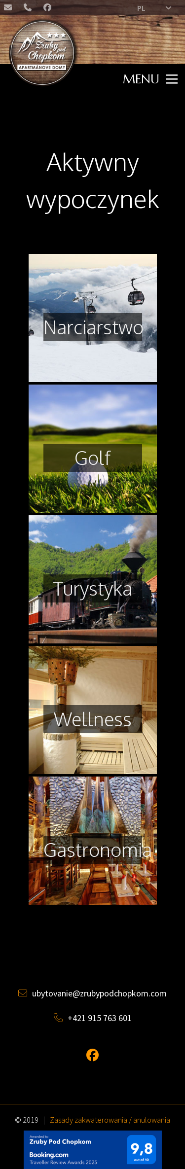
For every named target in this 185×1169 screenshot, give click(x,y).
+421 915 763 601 (93, 1018)
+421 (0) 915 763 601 (29, 9)
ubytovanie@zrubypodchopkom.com (9, 9)
